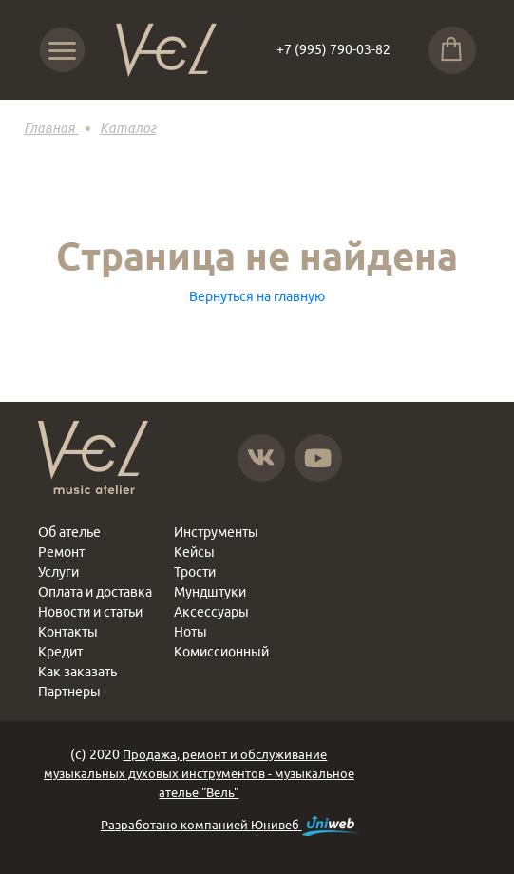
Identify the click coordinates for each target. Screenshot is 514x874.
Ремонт (61, 552)
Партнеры (69, 691)
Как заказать (77, 671)
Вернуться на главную (257, 296)
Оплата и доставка (95, 591)
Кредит (60, 651)
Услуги (58, 572)
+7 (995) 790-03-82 (333, 49)
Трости (195, 572)
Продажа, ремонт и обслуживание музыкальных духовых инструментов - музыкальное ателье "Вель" (199, 773)
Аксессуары (211, 611)
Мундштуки (210, 591)
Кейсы (194, 552)
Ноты (190, 631)
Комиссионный (221, 651)
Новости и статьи (90, 611)
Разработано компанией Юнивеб (230, 826)
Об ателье (69, 532)
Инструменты (216, 532)
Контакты (68, 631)
